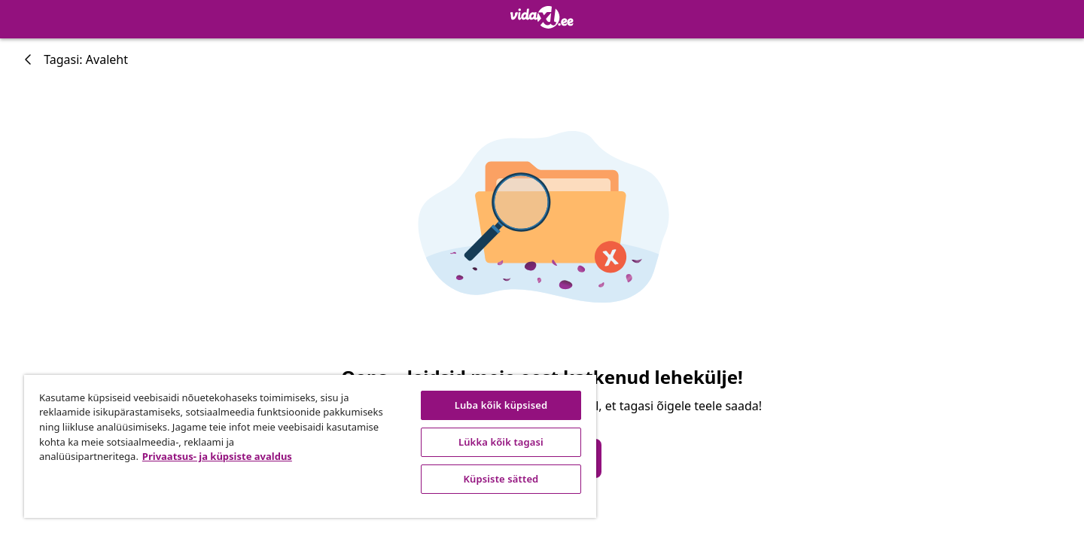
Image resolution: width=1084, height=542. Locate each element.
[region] (310, 446)
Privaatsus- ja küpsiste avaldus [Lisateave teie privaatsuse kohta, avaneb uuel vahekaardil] (217, 456)
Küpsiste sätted (501, 479)
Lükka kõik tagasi (501, 442)
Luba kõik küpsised (501, 405)
